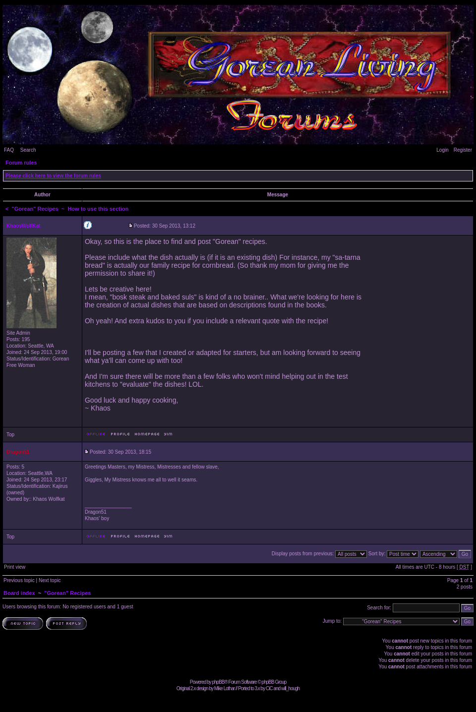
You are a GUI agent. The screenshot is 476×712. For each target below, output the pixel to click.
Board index (19, 593)
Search (28, 150)
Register (463, 150)
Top (10, 434)
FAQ (9, 150)
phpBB (218, 682)
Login (442, 150)
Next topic (49, 580)
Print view (14, 567)
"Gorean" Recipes (35, 209)
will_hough (290, 688)
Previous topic (19, 580)
